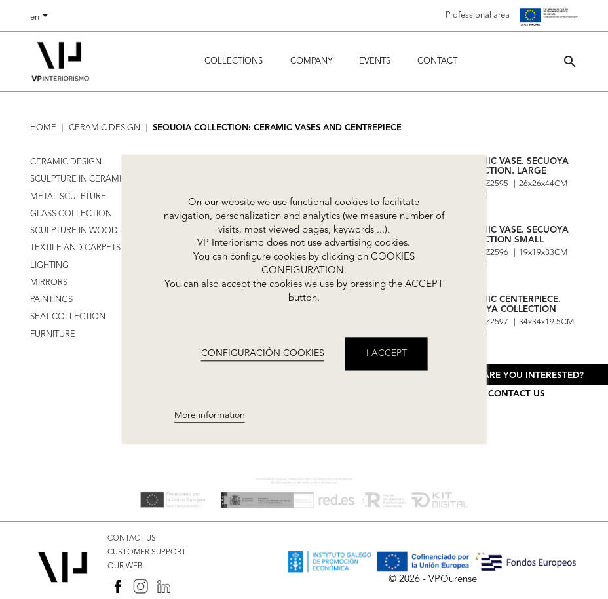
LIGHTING (49, 265)
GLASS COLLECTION (71, 214)
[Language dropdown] (41, 18)
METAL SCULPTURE (68, 197)
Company (311, 61)
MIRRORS (48, 283)
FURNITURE (52, 334)
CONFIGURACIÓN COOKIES (262, 353)
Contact (437, 61)
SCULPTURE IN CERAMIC (78, 179)
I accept (386, 353)
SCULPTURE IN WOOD (74, 231)
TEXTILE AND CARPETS (75, 248)
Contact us (516, 394)
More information (209, 415)
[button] (570, 61)
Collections (233, 61)
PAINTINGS (51, 300)
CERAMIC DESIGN (66, 162)
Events (374, 61)
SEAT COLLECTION (67, 317)
